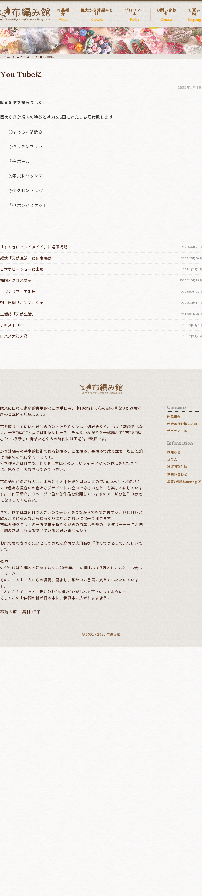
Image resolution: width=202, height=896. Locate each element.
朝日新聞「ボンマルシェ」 (101, 302)
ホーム (5, 56)
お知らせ (173, 452)
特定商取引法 (177, 467)
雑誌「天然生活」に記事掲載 (101, 258)
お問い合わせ (166, 14)
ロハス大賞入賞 (101, 336)
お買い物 (194, 14)
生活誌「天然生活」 (101, 314)
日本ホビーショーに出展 (101, 269)
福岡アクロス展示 (101, 280)
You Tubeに (45, 56)
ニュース (23, 56)
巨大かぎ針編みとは (97, 14)
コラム (172, 459)
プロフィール (134, 14)
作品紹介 (63, 14)
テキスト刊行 (101, 325)
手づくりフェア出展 (101, 291)
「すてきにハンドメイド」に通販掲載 (101, 247)
